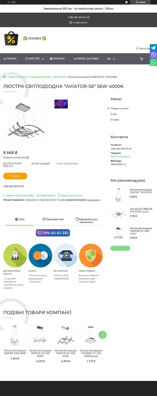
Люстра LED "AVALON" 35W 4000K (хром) (141, 210)
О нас (114, 114)
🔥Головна (10, 58)
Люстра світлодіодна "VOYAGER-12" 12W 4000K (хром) (91, 353)
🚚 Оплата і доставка (86, 58)
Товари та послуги (17, 77)
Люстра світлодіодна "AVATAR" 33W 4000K (141, 191)
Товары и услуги (119, 108)
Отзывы (115, 119)
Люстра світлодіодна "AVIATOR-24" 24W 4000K (141, 231)
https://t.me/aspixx (120, 156)
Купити (15, 176)
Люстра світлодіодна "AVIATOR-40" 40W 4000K (65, 353)
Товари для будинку (40, 77)
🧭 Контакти (57, 58)
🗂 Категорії (32, 58)
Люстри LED (59, 77)
